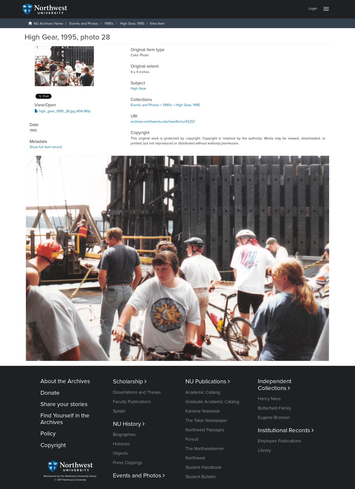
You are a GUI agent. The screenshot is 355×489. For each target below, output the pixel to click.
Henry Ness (269, 398)
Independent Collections (274, 384)
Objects (120, 453)
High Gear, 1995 (132, 23)
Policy (48, 433)
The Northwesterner (204, 448)
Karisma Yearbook (202, 411)
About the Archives (65, 381)
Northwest (195, 458)
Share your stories (64, 404)
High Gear (138, 88)
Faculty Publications (132, 401)
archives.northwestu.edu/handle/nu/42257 (163, 121)
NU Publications (207, 381)
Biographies (124, 434)
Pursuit (191, 439)
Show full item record (46, 147)
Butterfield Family (274, 408)
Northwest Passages (204, 429)
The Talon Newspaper (206, 420)
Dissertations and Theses (137, 392)
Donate (50, 392)
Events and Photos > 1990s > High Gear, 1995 (165, 105)
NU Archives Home (48, 23)
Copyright (53, 445)
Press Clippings (127, 462)
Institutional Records (286, 430)
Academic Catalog (202, 392)
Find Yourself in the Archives (64, 419)
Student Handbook (203, 467)
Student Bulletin (200, 476)
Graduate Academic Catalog (212, 401)
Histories (121, 444)
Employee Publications (279, 441)
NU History (129, 424)
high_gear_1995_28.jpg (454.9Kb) (62, 111)
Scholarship (130, 381)
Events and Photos (84, 23)
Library (264, 450)
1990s (109, 23)
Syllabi (119, 411)
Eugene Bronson (274, 417)
